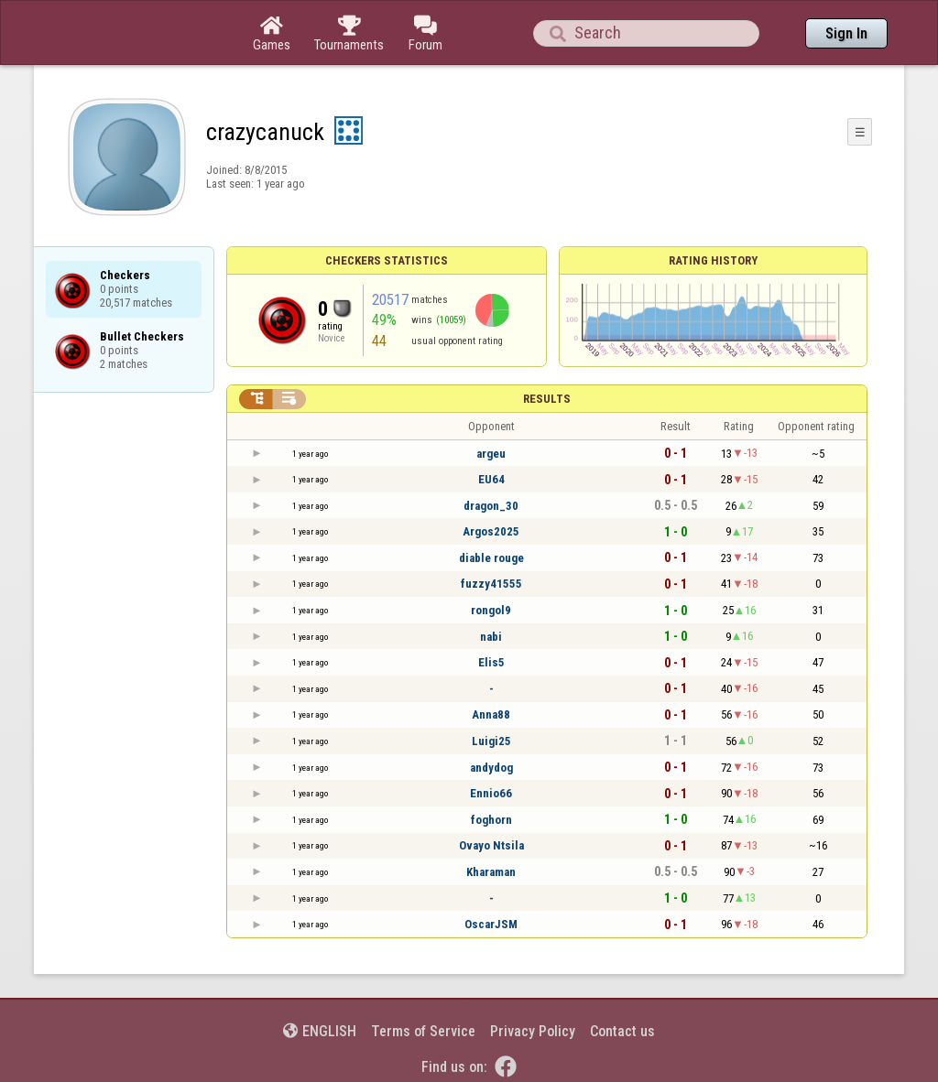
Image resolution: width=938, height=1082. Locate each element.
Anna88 (491, 714)
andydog (491, 767)
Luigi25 (491, 741)
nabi (491, 637)
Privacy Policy (532, 1031)
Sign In (846, 33)
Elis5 (491, 662)
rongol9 (491, 610)
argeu (491, 453)
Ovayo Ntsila (491, 845)
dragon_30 (491, 506)
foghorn (491, 820)
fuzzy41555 (491, 583)
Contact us (622, 1031)
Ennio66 (491, 793)
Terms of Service (423, 1031)
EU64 (491, 479)
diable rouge (491, 558)
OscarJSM (491, 924)
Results (547, 399)
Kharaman (491, 872)
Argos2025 (491, 531)
